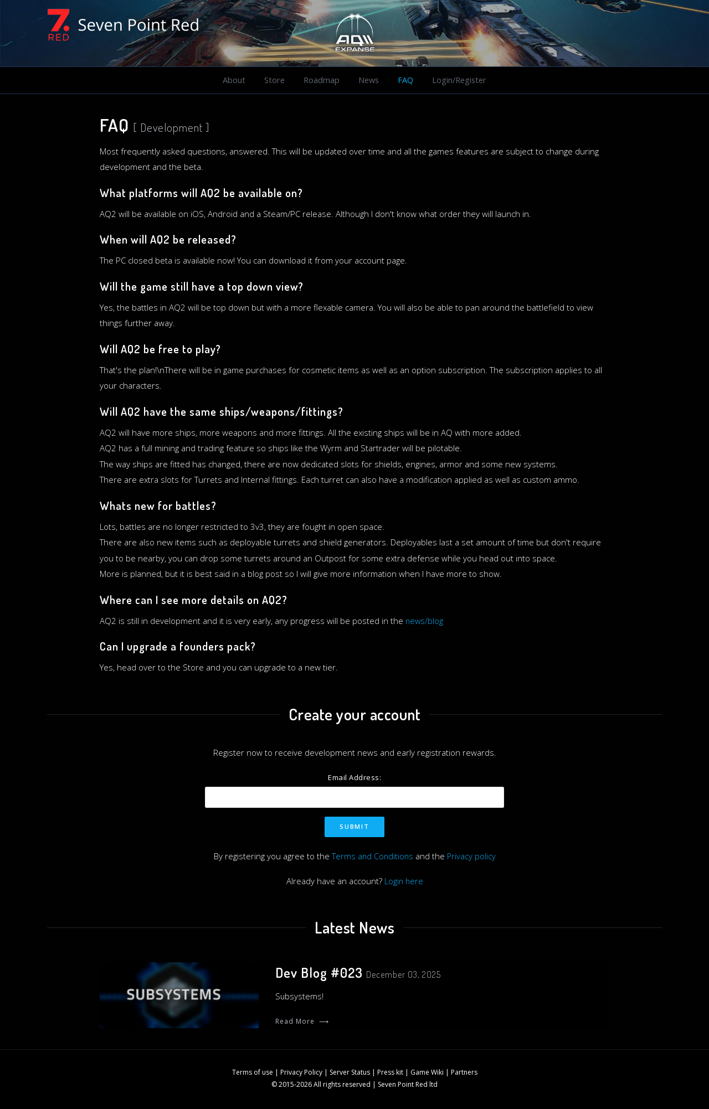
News (367, 80)
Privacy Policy (301, 1072)
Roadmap (320, 80)
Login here (404, 881)
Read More (302, 1022)
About (234, 80)
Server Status (350, 1072)
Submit (354, 827)
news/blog (424, 621)
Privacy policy (472, 856)
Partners (464, 1072)
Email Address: (354, 778)
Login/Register (458, 80)
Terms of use (252, 1072)
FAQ (404, 80)
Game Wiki (427, 1072)
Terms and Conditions (372, 856)
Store (273, 80)
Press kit (390, 1072)
